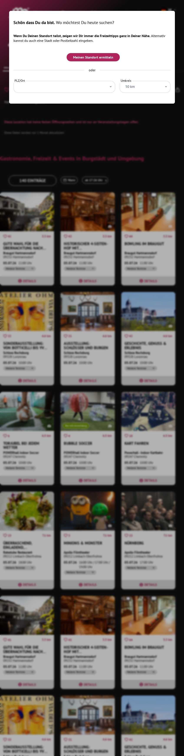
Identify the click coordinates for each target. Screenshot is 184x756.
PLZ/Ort (20, 81)
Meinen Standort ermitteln (93, 57)
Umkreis (126, 81)
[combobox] (64, 86)
